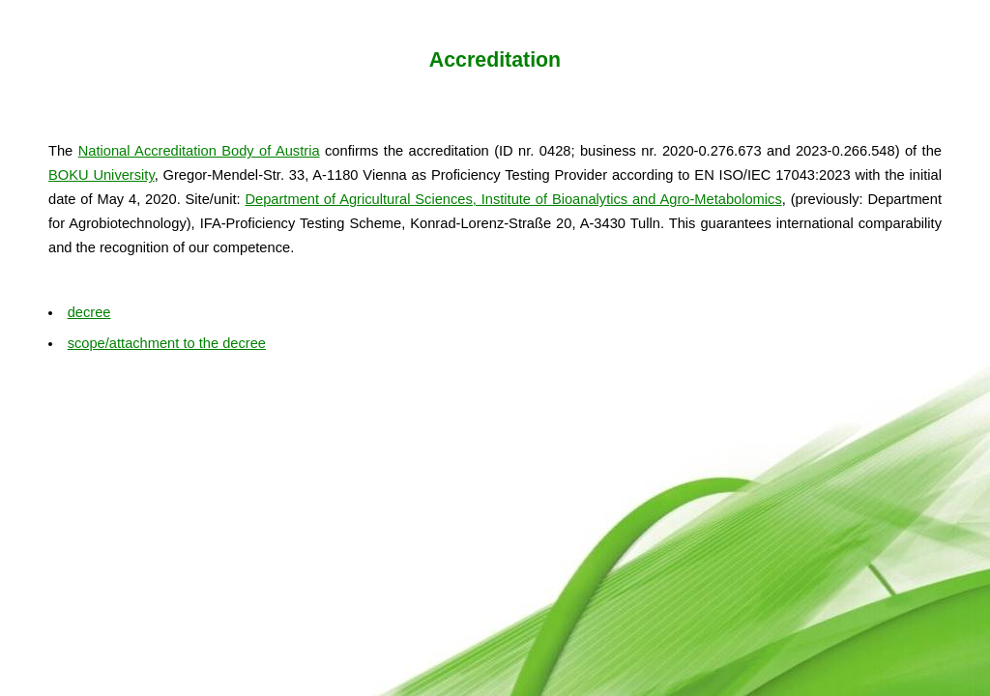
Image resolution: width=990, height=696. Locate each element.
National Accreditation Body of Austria (199, 151)
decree (89, 312)
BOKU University (101, 175)
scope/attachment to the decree (167, 343)
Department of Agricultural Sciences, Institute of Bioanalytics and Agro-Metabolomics (513, 199)
